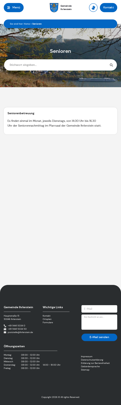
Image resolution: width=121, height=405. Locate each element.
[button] (14, 7)
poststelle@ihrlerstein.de (20, 332)
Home (27, 23)
